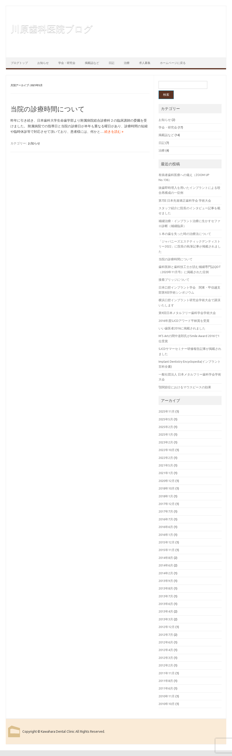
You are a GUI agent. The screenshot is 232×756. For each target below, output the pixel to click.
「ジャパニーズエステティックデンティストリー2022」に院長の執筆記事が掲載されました (190, 246)
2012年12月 (167, 626)
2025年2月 (166, 426)
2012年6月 (166, 642)
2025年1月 (166, 434)
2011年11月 (167, 673)
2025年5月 (166, 419)
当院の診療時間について (47, 109)
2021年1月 (166, 473)
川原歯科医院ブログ (52, 29)
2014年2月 (166, 573)
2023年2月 (166, 442)
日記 (111, 62)
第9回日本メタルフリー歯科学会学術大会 (187, 312)
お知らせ (43, 62)
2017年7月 (166, 511)
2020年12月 (167, 480)
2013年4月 (166, 611)
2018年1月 (166, 496)
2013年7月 (166, 596)
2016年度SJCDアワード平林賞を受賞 (184, 320)
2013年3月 (166, 619)
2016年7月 (166, 519)
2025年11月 (167, 411)
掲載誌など (92, 62)
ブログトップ (19, 62)
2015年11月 (167, 550)
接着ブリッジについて (174, 279)
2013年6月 (166, 603)
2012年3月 (166, 657)
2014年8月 (166, 557)
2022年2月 (166, 457)
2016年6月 (166, 526)
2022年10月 (167, 450)
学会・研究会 (66, 62)
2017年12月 (167, 503)
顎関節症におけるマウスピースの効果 (185, 387)
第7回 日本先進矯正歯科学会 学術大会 (185, 200)
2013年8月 (166, 588)
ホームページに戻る (173, 62)
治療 (127, 62)
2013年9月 (166, 580)
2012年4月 (166, 649)
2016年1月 (166, 534)
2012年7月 (166, 634)
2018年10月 (167, 488)
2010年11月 (167, 696)
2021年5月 (166, 465)
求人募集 (144, 62)
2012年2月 (166, 665)
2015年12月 (167, 542)
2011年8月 (166, 680)
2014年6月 (166, 565)
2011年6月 (166, 688)
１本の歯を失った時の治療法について (185, 233)
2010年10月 (167, 703)
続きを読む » (113, 131)
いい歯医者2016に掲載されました (182, 328)
